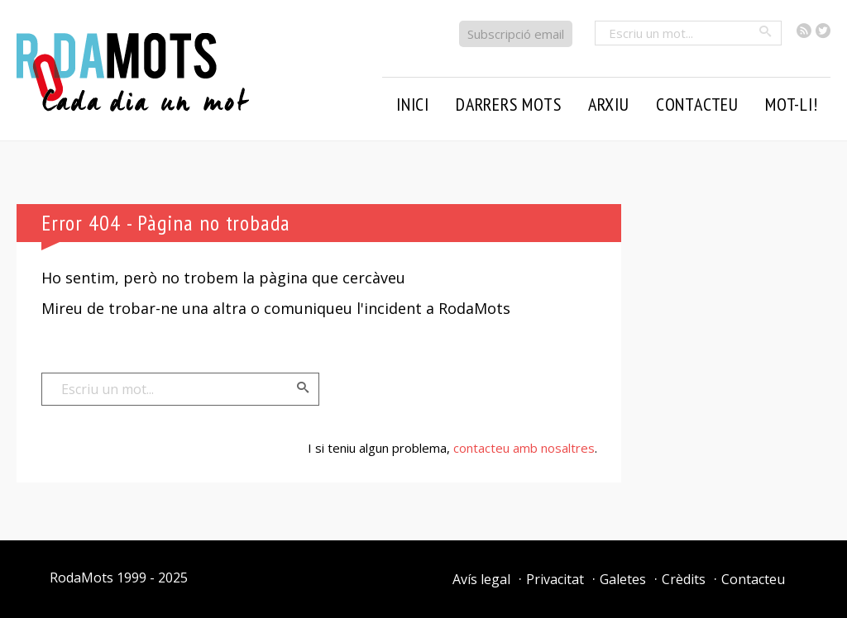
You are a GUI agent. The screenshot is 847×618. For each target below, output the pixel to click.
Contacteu (697, 104)
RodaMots (81, 577)
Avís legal (481, 579)
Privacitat (555, 579)
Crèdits (684, 579)
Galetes (623, 579)
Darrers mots (509, 104)
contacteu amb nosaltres (524, 448)
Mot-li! (791, 104)
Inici (412, 104)
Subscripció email (515, 34)
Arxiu (608, 104)
